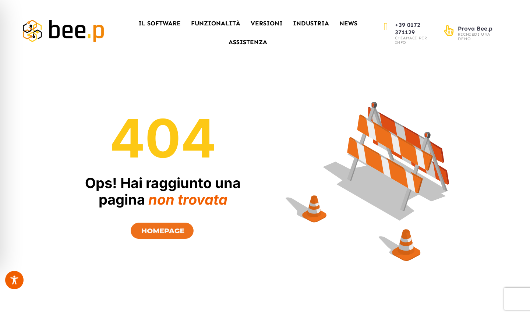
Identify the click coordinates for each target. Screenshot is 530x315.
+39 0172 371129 (407, 28)
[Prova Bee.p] (449, 30)
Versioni (267, 23)
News (348, 23)
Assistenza (248, 42)
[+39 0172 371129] (386, 26)
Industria (311, 23)
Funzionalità (215, 23)
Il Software (159, 23)
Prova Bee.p (475, 28)
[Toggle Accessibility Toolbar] (14, 280)
